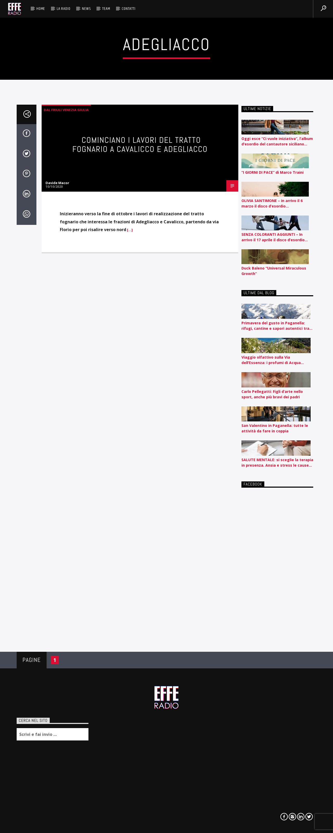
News (86, 8)
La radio (63, 8)
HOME (40, 8)
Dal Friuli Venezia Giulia (66, 110)
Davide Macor (57, 182)
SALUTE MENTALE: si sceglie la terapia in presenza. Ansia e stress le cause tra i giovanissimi (277, 462)
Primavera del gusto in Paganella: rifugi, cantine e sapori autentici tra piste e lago (275, 325)
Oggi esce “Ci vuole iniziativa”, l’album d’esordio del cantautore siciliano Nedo (277, 141)
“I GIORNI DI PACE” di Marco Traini (272, 172)
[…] (129, 229)
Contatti (128, 8)
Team (106, 8)
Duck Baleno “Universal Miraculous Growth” (273, 271)
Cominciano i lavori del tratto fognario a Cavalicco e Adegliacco (140, 144)
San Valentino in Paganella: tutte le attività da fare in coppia (274, 428)
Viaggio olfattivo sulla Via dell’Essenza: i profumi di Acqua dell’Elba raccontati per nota (271, 360)
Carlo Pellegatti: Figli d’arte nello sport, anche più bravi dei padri (272, 394)
